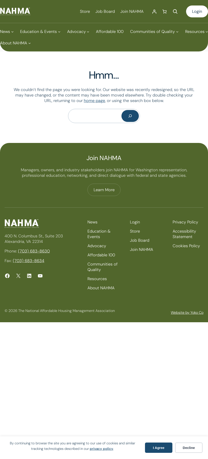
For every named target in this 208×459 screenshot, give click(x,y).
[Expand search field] (175, 11)
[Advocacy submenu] (78, 32)
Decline (189, 448)
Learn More (104, 190)
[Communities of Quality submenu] (154, 32)
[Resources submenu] (196, 32)
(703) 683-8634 (28, 260)
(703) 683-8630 (34, 251)
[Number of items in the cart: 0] (164, 11)
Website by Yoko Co (187, 312)
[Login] (154, 11)
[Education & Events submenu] (40, 32)
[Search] (130, 116)
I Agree (158, 448)
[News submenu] (6, 32)
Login (197, 11)
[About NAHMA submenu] (15, 43)
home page (94, 100)
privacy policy (101, 448)
